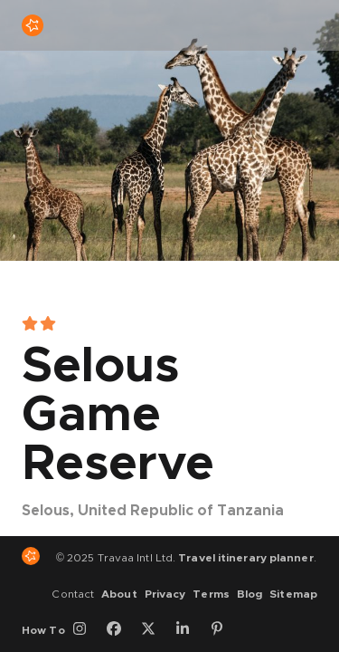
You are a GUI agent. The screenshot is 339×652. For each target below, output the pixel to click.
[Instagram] (85, 630)
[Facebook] (120, 630)
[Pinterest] (223, 630)
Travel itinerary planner (245, 557)
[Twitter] (154, 630)
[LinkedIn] (188, 630)
